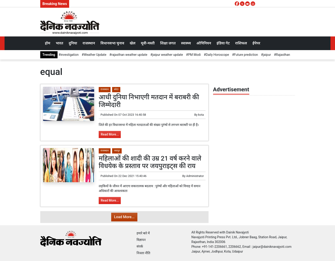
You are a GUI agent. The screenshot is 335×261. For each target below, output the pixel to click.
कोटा (116, 89)
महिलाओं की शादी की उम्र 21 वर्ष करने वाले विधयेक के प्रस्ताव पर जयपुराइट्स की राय (150, 162)
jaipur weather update (167, 54)
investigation (69, 54)
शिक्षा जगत (168, 43)
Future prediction (246, 54)
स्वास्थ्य (186, 43)
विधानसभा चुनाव (112, 43)
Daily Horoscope (217, 54)
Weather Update (95, 54)
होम (47, 43)
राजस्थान (89, 43)
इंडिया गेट (223, 43)
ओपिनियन (203, 43)
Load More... (124, 217)
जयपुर (117, 150)
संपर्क (140, 246)
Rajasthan (283, 54)
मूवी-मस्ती (148, 43)
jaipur (267, 54)
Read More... (110, 134)
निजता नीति (143, 253)
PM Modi (194, 54)
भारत (59, 43)
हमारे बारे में (143, 233)
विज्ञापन (141, 240)
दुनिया (73, 43)
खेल (132, 43)
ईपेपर (256, 43)
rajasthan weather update (129, 54)
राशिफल (241, 43)
